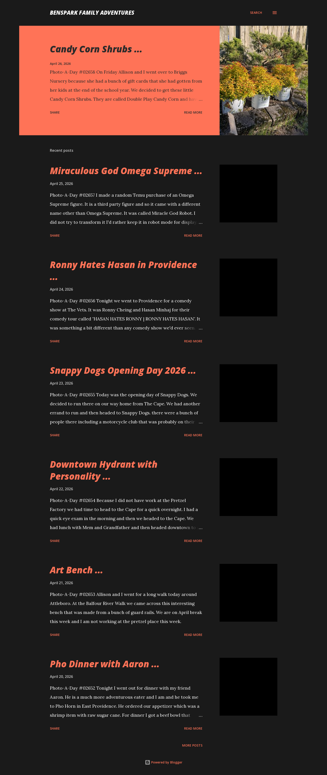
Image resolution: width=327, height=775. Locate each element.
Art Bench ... (76, 570)
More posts (192, 745)
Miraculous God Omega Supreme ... (126, 170)
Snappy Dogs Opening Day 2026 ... (123, 370)
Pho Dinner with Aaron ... (105, 664)
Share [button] (55, 112)
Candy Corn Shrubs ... (96, 49)
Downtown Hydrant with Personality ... (104, 470)
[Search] (256, 12)
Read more (193, 112)
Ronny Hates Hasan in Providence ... (123, 270)
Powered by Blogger (163, 762)
